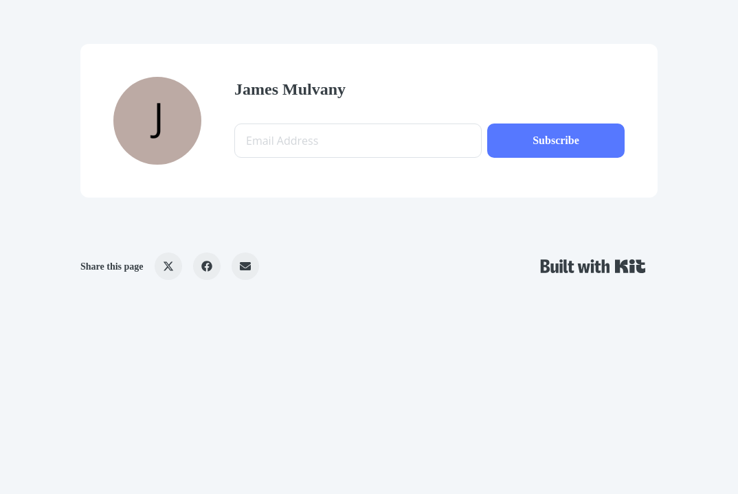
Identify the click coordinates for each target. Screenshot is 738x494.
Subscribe (556, 140)
